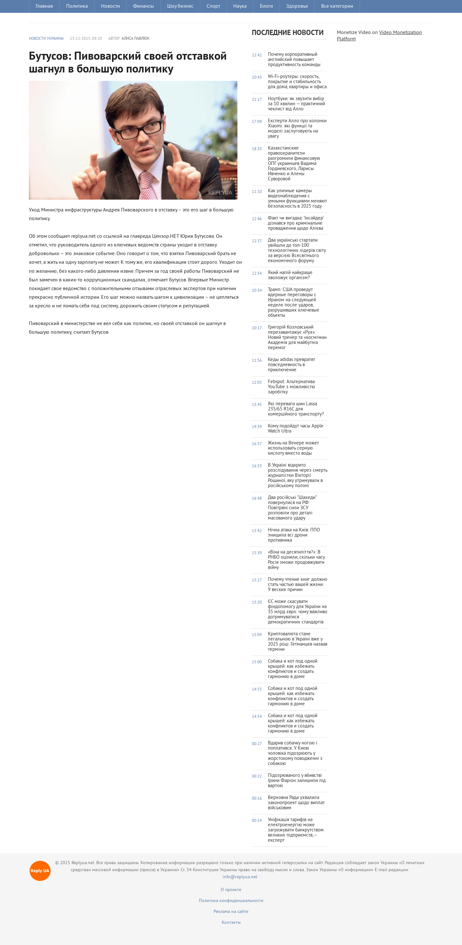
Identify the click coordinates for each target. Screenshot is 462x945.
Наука (240, 6)
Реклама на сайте (231, 912)
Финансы (143, 6)
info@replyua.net (240, 877)
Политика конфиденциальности (231, 901)
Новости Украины (46, 39)
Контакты (231, 922)
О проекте (231, 890)
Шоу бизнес (180, 6)
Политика (77, 6)
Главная (44, 6)
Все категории (337, 6)
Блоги (266, 6)
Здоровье (297, 6)
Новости (110, 6)
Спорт (213, 6)
